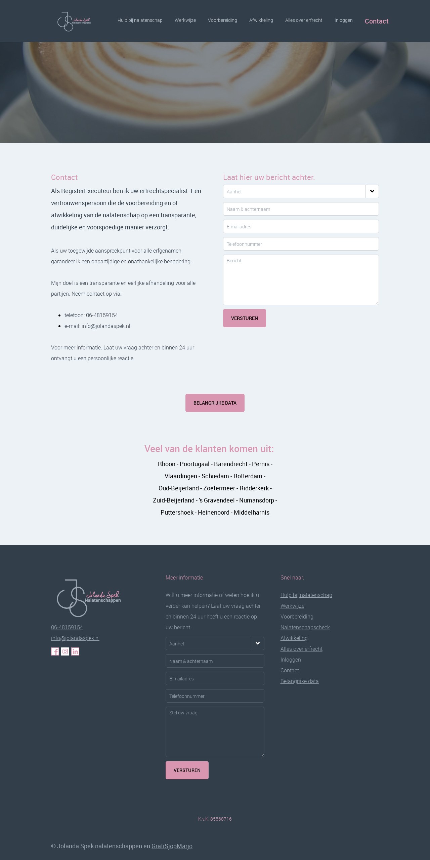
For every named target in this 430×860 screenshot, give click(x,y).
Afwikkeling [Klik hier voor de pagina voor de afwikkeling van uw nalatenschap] (294, 638)
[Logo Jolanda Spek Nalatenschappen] (76, 21)
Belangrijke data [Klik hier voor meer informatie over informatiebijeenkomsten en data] (215, 403)
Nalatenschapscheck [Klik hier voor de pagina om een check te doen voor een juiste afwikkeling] (305, 627)
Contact (377, 21)
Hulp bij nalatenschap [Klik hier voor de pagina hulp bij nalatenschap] (306, 595)
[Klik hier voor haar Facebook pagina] (55, 651)
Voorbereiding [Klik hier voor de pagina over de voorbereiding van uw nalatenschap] (297, 616)
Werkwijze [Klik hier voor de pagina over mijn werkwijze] (292, 605)
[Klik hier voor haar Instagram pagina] (65, 651)
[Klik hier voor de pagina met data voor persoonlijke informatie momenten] (300, 681)
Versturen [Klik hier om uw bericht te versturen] (244, 318)
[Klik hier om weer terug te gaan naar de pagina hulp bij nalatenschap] (93, 597)
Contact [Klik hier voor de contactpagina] (290, 670)
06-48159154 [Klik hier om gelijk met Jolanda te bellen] (67, 627)
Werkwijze (185, 20)
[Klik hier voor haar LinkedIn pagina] (75, 651)
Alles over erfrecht (303, 20)
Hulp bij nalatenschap (140, 20)
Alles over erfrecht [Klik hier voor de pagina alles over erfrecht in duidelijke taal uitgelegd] (301, 648)
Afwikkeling (261, 20)
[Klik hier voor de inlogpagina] (291, 660)
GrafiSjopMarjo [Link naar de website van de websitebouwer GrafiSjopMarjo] (172, 846)
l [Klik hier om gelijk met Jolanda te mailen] (75, 638)
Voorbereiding (222, 20)
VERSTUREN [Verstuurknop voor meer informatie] (187, 770)
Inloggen (344, 20)
